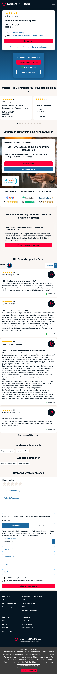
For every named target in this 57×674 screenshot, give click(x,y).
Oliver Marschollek (43, 106)
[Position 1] (17, 123)
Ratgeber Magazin (9, 603)
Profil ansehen (16, 116)
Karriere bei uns (28, 628)
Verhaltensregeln (45, 516)
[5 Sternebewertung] (20, 484)
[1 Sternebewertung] (4, 484)
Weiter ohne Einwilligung (28, 666)
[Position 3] (22, 123)
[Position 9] (40, 123)
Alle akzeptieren (29, 670)
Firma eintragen (8, 607)
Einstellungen (38, 596)
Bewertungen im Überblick (20, 47)
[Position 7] (34, 123)
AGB (9, 578)
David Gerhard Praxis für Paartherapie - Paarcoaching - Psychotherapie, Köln (14, 108)
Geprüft (50, 293)
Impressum (26, 617)
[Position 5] (28, 123)
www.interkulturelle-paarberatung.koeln (28, 35)
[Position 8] (37, 123)
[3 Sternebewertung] (12, 484)
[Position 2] (20, 123)
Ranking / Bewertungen (30, 610)
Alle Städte (6, 596)
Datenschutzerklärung (15, 580)
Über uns (5, 617)
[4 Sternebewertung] (16, 484)
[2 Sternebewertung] (8, 484)
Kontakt (5, 628)
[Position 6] (31, 123)
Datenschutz (27, 596)
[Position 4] (25, 123)
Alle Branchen (7, 600)
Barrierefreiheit (7, 631)
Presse (4, 621)
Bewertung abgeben (39, 47)
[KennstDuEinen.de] (16, 4)
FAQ (23, 607)
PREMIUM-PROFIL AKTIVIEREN (28, 62)
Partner (4, 624)
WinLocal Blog (27, 624)
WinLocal (25, 621)
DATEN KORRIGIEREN (28, 72)
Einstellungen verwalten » (42, 662)
